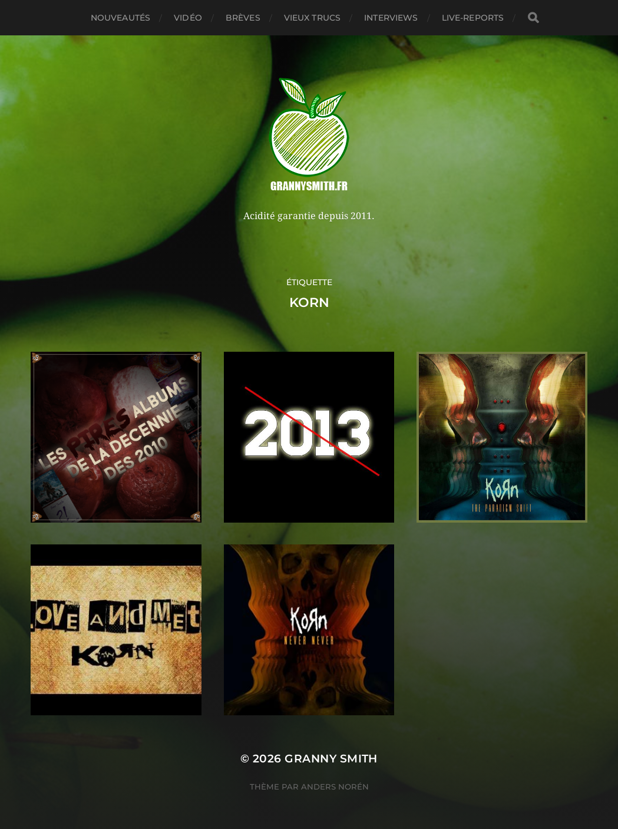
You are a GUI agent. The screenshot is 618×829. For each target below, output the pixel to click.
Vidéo (188, 17)
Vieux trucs (312, 17)
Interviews (391, 17)
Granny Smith (331, 758)
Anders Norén (335, 786)
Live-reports (473, 17)
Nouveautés (120, 17)
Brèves (243, 17)
